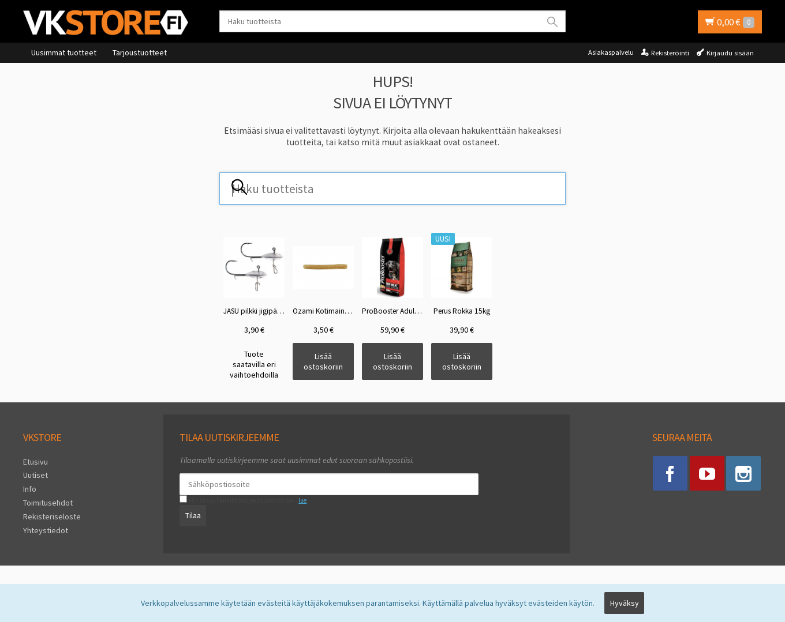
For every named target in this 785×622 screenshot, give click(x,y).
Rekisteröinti (670, 52)
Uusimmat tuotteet (63, 52)
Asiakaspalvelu (611, 52)
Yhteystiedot (45, 530)
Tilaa (193, 515)
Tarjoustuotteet (140, 52)
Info (29, 489)
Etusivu (35, 462)
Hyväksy (624, 603)
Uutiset (35, 475)
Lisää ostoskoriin (323, 361)
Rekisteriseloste (52, 516)
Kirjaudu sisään (730, 52)
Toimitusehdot (48, 502)
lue (302, 500)
